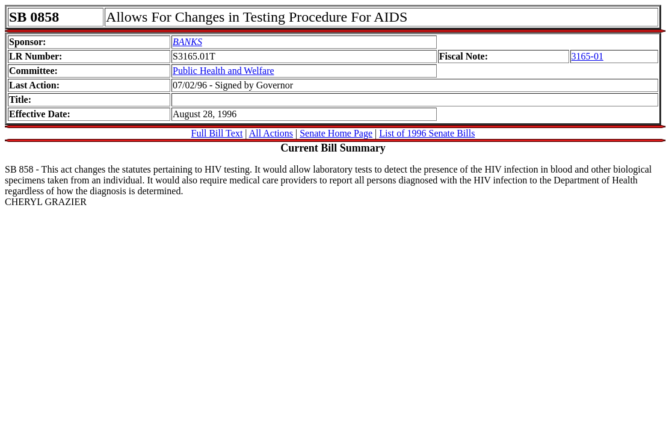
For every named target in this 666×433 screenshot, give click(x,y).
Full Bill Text (217, 133)
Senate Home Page (336, 133)
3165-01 (587, 56)
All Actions (271, 133)
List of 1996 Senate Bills (427, 133)
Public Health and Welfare (223, 71)
